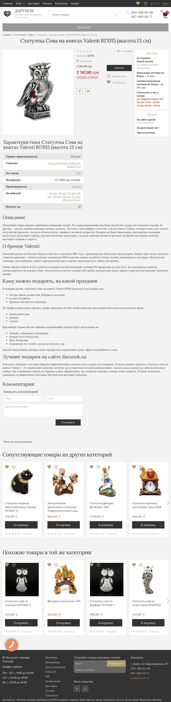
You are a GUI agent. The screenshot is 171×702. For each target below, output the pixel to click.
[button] (168, 501)
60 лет (67, 198)
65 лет (76, 198)
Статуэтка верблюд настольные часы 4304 (146, 503)
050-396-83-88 (140, 12)
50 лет (66, 195)
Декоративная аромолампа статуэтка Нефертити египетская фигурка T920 (62, 506)
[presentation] (28, 424)
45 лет (57, 195)
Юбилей (74, 162)
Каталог (83, 26)
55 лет (76, 195)
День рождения (58, 162)
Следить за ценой (87, 75)
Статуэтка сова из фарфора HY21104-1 (102, 601)
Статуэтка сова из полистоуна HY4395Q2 (146, 601)
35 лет (72, 192)
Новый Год (73, 165)
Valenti (76, 185)
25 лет (53, 192)
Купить (119, 66)
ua (158, 4)
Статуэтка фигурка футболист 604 (102, 503)
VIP (78, 172)
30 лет (62, 192)
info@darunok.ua (140, 676)
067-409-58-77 (141, 16)
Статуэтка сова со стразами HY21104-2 (18, 601)
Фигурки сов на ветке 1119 (63, 600)
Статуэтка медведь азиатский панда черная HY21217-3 (20, 505)
